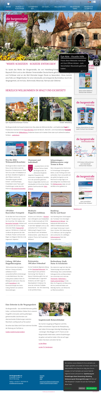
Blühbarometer (57, 184)
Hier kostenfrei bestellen (18, 188)
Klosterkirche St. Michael (58, 221)
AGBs (41, 377)
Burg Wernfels (29, 130)
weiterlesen (15, 135)
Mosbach (46, 216)
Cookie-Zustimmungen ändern (15, 332)
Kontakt (42, 376)
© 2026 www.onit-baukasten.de (48, 391)
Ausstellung (12, 283)
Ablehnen (82, 388)
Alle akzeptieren (91, 388)
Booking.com (78, 209)
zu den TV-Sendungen (46, 347)
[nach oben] (95, 391)
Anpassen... (68, 388)
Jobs (41, 379)
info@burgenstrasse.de (16, 383)
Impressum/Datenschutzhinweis (49, 381)
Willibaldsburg (23, 132)
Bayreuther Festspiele (12, 223)
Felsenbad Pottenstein (38, 269)
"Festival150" (20, 228)
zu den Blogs (43, 343)
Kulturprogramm (55, 237)
